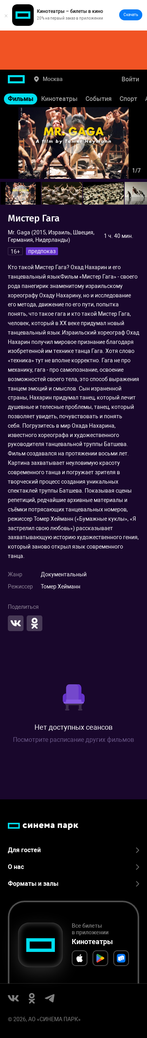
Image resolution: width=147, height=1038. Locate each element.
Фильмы (20, 99)
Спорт (128, 99)
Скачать (130, 15)
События (98, 99)
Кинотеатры (59, 99)
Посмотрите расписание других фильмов (73, 739)
